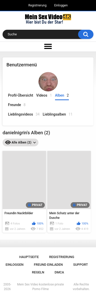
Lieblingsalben (58, 114)
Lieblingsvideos (23, 114)
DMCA (59, 272)
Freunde (17, 105)
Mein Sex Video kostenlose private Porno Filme (40, 287)
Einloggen (61, 5)
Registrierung (37, 5)
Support (80, 265)
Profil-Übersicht (20, 95)
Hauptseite (29, 257)
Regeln (38, 272)
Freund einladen (48, 265)
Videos (44, 95)
